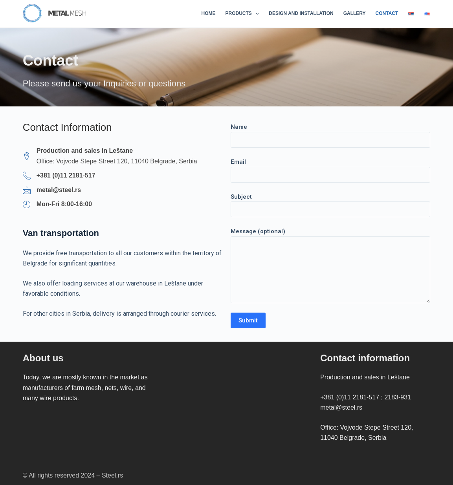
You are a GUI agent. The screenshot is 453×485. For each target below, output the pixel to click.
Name (331, 133)
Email (331, 168)
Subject (331, 203)
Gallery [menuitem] (354, 13)
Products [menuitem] (244, 13)
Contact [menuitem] (387, 13)
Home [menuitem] (209, 13)
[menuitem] (411, 13)
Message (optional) (331, 265)
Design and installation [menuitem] (301, 13)
